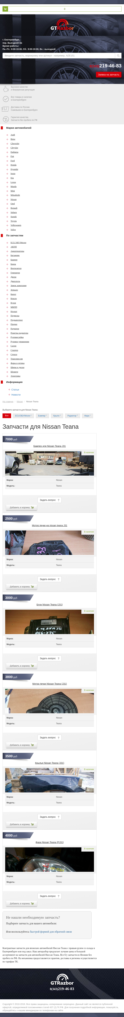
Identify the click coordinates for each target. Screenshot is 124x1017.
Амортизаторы (15, 251)
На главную (8, 401)
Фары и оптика (15, 363)
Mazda (11, 186)
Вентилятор (13, 268)
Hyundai (12, 169)
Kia (10, 178)
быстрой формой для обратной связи (51, 931)
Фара (87, 415)
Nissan (11, 199)
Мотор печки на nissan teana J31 (49, 525)
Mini (10, 191)
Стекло (11, 354)
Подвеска (12, 315)
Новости (15, 394)
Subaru (11, 212)
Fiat (10, 156)
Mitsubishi (13, 195)
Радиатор (12, 328)
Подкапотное (14, 320)
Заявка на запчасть (108, 74)
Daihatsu (12, 152)
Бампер (11, 259)
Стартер (12, 350)
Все (7, 415)
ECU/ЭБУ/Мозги (16, 242)
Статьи (15, 389)
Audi (10, 134)
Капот (11, 294)
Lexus (11, 182)
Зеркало (12, 290)
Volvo (11, 229)
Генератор (13, 272)
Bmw (10, 139)
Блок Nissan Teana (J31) (50, 604)
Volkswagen (13, 225)
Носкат (11, 311)
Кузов (11, 303)
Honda (11, 165)
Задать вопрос (49, 500)
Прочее (11, 324)
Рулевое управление (17, 341)
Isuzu (10, 173)
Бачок (11, 264)
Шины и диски (15, 367)
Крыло (11, 298)
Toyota (11, 221)
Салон (11, 346)
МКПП (11, 307)
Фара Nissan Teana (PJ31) (50, 842)
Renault (11, 208)
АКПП (11, 246)
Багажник (13, 255)
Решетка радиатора (17, 333)
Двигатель (13, 281)
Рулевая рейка (15, 337)
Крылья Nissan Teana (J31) (49, 763)
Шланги (12, 371)
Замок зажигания (16, 285)
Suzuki (11, 216)
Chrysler (12, 147)
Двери (11, 277)
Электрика (13, 376)
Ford (10, 160)
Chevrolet (12, 143)
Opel (10, 203)
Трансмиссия (14, 358)
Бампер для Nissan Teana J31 (49, 446)
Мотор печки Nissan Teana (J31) (49, 683)
